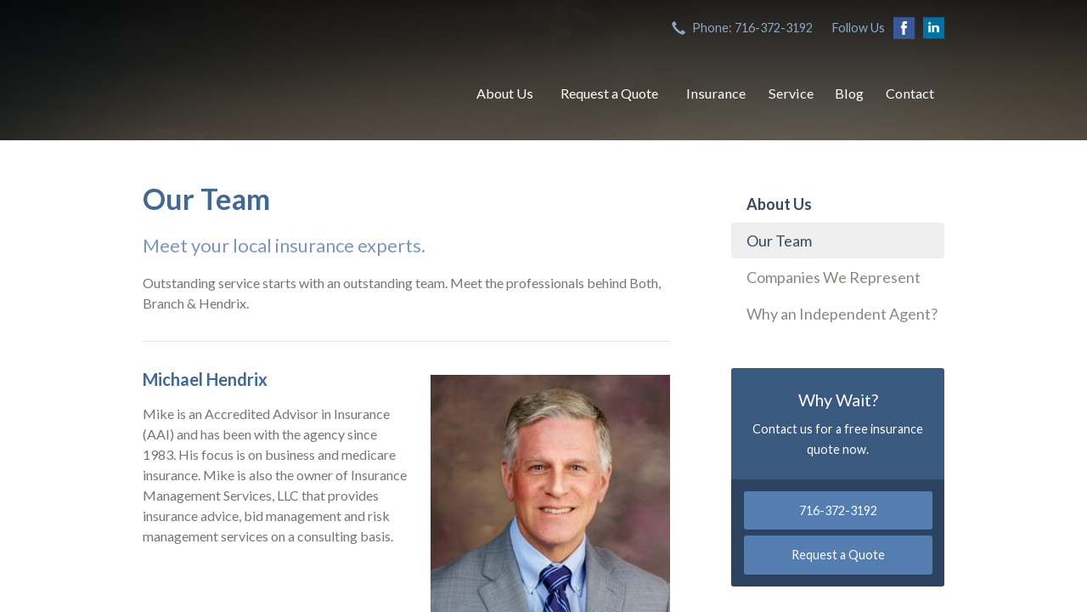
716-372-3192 (838, 510)
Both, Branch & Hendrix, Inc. (291, 93)
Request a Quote (609, 93)
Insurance (716, 93)
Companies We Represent (833, 277)
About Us (504, 93)
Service (791, 93)
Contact (910, 93)
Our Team (779, 240)
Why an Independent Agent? (842, 313)
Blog (849, 93)
